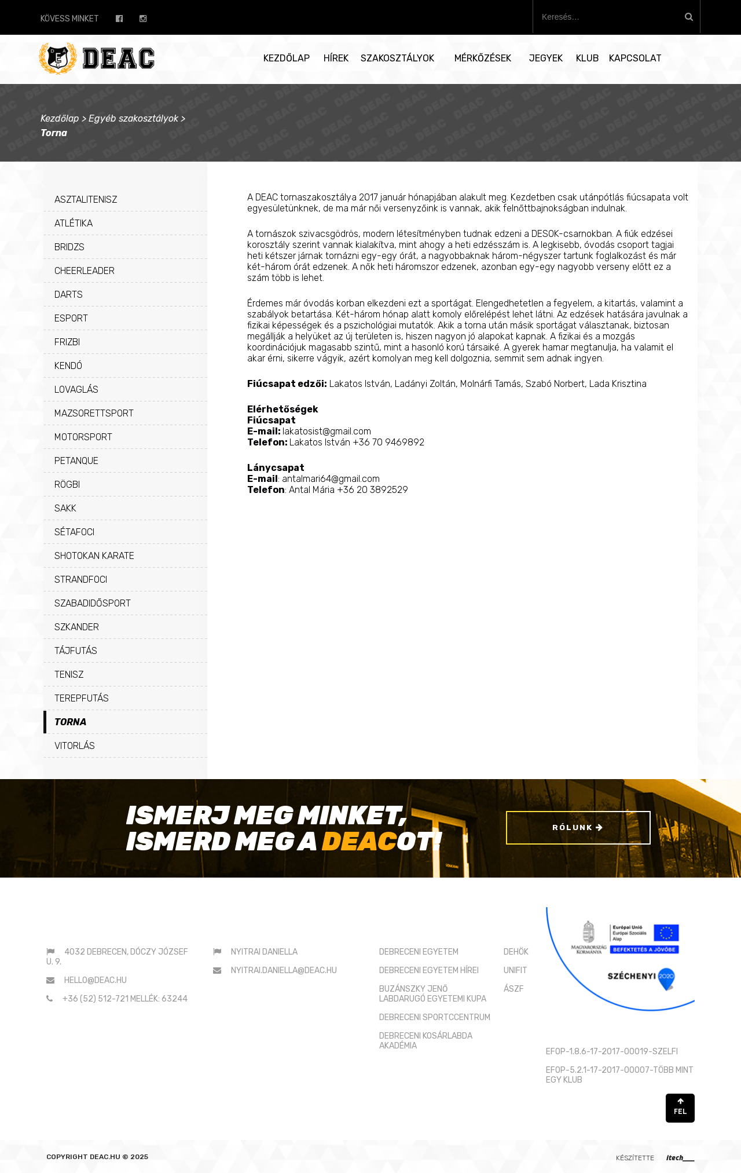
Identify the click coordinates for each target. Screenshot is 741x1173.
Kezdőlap (286, 58)
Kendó (68, 365)
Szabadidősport (92, 603)
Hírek (336, 58)
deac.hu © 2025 (119, 1157)
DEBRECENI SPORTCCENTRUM (434, 1017)
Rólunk (578, 829)
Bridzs (69, 247)
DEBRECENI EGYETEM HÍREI (429, 970)
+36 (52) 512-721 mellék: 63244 (125, 999)
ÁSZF (514, 989)
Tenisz (68, 674)
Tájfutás (75, 650)
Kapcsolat (635, 58)
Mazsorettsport (94, 413)
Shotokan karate (94, 555)
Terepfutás (81, 698)
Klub (587, 58)
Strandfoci (80, 579)
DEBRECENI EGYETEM (418, 952)
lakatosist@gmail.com (327, 431)
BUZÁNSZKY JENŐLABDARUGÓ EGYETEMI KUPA (432, 994)
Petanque (76, 460)
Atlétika (73, 223)
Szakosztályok (397, 58)
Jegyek (546, 58)
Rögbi (67, 484)
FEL (680, 1107)
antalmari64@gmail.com (331, 478)
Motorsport (83, 437)
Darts (68, 294)
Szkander (76, 627)
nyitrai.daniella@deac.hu (284, 970)
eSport (71, 318)
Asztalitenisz (85, 199)
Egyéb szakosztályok (133, 118)
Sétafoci (74, 532)
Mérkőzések (482, 58)
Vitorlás (74, 745)
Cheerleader (84, 270)
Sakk (65, 508)
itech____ (680, 1158)
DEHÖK (516, 952)
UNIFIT (515, 970)
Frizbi (67, 342)
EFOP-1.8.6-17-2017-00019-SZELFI (612, 1052)
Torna (70, 722)
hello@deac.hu (95, 980)
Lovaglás (76, 389)
